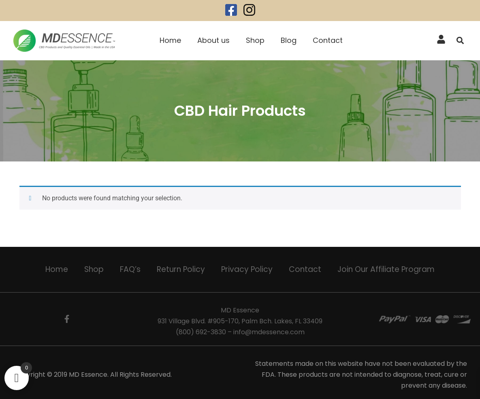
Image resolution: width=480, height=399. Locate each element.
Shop (255, 40)
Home (170, 40)
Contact (328, 40)
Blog (289, 40)
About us (213, 40)
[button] (460, 40)
